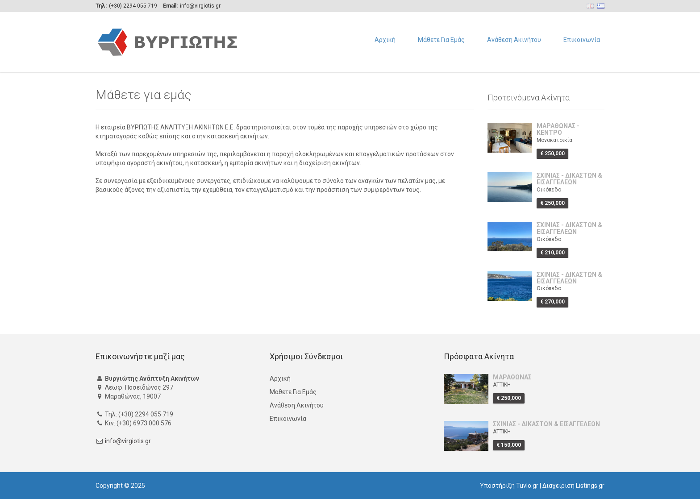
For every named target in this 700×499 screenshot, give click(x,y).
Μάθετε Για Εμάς (441, 39)
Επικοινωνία (581, 39)
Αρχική (385, 39)
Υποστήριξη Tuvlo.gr (509, 485)
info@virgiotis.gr (128, 441)
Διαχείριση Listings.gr (573, 485)
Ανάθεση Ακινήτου (514, 39)
